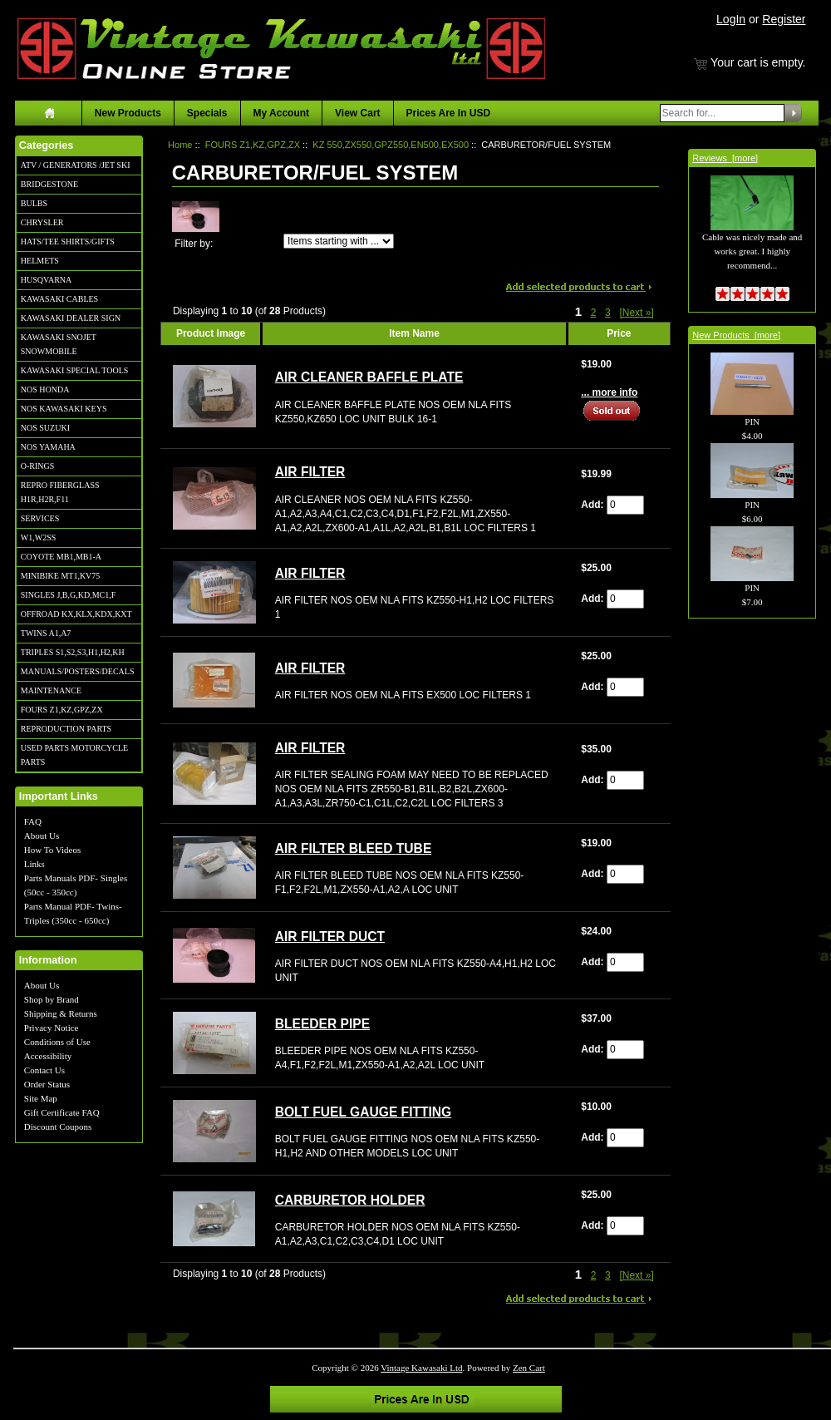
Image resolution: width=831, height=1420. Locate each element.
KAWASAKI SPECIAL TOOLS (75, 370)
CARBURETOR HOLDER (350, 1200)
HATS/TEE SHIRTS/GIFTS (68, 241)
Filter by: (194, 243)
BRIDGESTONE (49, 184)
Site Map (40, 1098)
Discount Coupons (58, 1127)
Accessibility (47, 1056)
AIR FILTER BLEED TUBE (353, 848)
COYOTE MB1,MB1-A (61, 556)
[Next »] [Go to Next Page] (636, 312)
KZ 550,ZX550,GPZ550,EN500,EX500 (390, 145)
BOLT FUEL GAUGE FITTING (363, 1112)
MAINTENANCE (51, 690)
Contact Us (44, 1070)
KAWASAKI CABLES (59, 298)
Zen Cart (529, 1368)
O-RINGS (38, 466)
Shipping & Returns (60, 1013)
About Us (41, 836)
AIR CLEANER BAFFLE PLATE (369, 377)
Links (34, 864)
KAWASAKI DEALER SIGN (70, 318)
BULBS (34, 203)
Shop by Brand (51, 999)
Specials (207, 113)
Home (180, 145)
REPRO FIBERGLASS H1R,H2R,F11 (60, 492)
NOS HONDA (45, 389)
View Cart (357, 113)
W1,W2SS (39, 537)
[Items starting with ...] (338, 241)
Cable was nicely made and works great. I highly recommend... (752, 232)
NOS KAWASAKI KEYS (64, 408)
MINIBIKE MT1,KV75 (61, 575)
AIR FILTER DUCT (330, 936)
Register (783, 19)
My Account (281, 113)
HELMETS (40, 260)
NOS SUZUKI (45, 427)
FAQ (33, 821)
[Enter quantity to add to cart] (625, 505)
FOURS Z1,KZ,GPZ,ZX (62, 709)
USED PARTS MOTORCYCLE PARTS (74, 755)
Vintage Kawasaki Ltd (421, 1368)
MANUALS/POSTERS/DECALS (78, 671)
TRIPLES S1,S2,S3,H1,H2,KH (73, 652)
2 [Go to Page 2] (594, 312)
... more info (609, 392)
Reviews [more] (725, 158)
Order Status (47, 1084)
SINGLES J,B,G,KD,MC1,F (68, 594)
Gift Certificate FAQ (62, 1112)
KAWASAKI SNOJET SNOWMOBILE (58, 344)
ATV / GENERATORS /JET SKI (75, 165)
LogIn (730, 19)
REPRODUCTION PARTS (66, 728)
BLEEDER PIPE (322, 1024)
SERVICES (40, 518)
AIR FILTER (310, 472)
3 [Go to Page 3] (608, 312)
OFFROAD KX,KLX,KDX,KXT (76, 614)
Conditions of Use (57, 1042)
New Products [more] (736, 335)
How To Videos (52, 850)
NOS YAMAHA (48, 446)
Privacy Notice (51, 1028)
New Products (128, 113)
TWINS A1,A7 (46, 633)
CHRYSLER (42, 222)
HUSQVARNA (46, 279)
